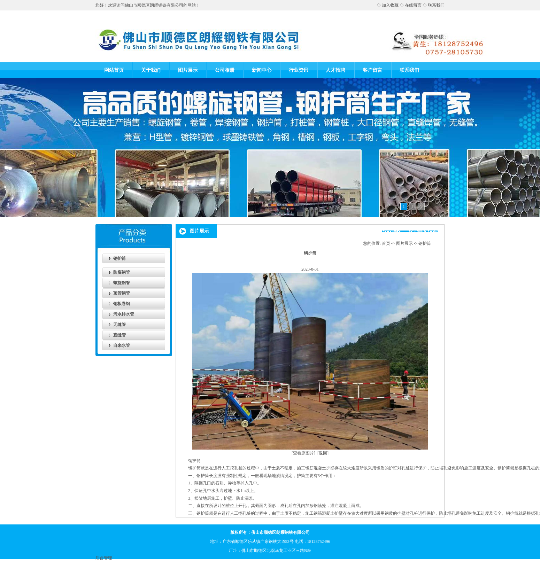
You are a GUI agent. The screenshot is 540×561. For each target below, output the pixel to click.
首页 (386, 243)
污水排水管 (123, 314)
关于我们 (151, 70)
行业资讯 (298, 70)
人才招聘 (335, 70)
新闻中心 (261, 70)
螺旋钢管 (121, 282)
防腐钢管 (121, 272)
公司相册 (224, 70)
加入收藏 (390, 5)
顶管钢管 (121, 293)
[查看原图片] (303, 453)
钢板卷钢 (121, 303)
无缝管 (119, 324)
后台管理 (103, 557)
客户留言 (372, 70)
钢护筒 (119, 258)
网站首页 (114, 70)
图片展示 (188, 70)
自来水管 (121, 345)
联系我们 (436, 5)
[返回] (323, 453)
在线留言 (413, 5)
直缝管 (119, 335)
